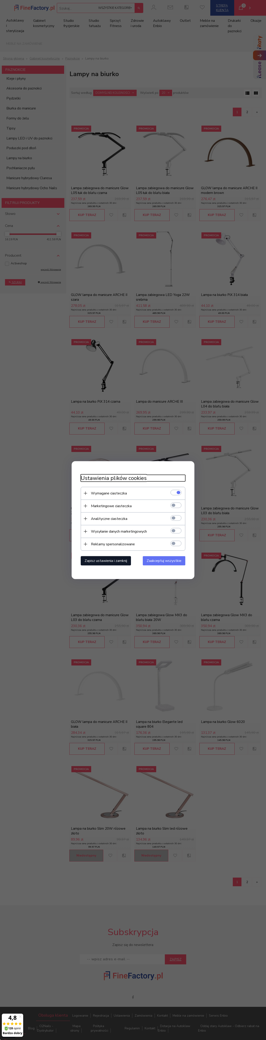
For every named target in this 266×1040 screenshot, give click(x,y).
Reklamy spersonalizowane (113, 543)
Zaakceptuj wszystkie (164, 560)
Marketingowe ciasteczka (111, 505)
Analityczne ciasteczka (109, 518)
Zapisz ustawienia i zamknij (106, 560)
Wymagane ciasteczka (109, 493)
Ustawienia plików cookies (114, 478)
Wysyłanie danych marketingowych (119, 531)
